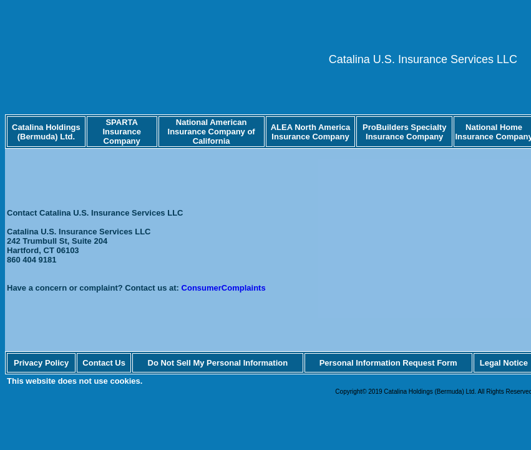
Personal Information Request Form (388, 363)
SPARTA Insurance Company (121, 132)
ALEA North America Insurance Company (311, 131)
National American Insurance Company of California (211, 132)
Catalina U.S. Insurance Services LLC (423, 59)
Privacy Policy (41, 363)
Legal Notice (504, 363)
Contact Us (103, 363)
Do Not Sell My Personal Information (218, 363)
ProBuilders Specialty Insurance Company (404, 131)
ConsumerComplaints (224, 287)
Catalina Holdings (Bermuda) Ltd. (46, 131)
